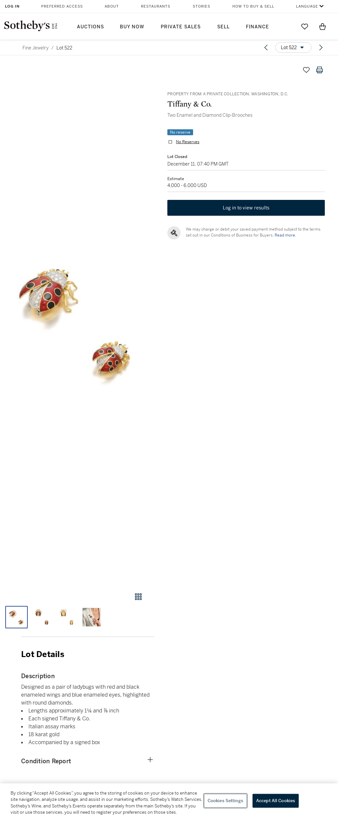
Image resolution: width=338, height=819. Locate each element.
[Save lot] (306, 70)
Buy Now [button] (132, 27)
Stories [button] (201, 6)
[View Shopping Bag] (322, 26)
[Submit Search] (287, 26)
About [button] (112, 6)
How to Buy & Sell (253, 6)
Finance (257, 27)
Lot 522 (64, 48)
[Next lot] (320, 47)
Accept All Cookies (275, 800)
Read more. (285, 235)
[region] (169, 801)
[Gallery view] (138, 596)
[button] (77, 321)
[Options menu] (293, 47)
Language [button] (307, 6)
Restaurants (155, 6)
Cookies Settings (225, 800)
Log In (12, 6)
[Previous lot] (266, 47)
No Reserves (187, 141)
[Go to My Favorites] (304, 26)
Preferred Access (62, 6)
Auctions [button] (90, 27)
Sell (223, 27)
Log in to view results (246, 208)
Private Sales (181, 27)
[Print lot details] (319, 70)
